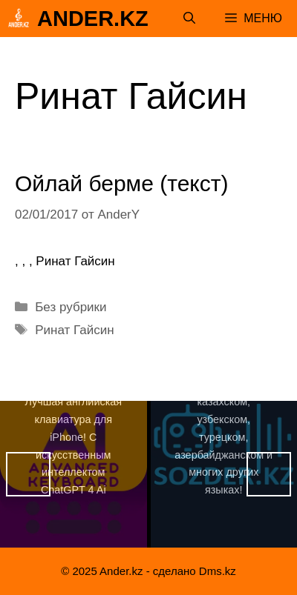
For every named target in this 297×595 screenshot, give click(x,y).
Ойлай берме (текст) (122, 183)
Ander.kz (92, 18)
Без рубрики (70, 307)
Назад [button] (28, 474)
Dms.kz (217, 571)
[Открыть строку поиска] (189, 18)
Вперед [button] (269, 474)
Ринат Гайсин (74, 330)
